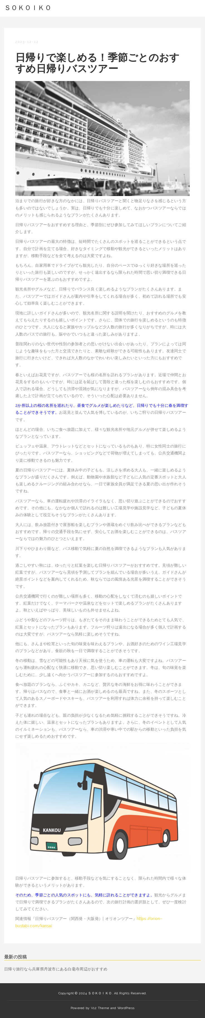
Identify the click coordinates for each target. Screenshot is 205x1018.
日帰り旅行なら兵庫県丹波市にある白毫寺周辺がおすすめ (55, 969)
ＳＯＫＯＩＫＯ (27, 8)
